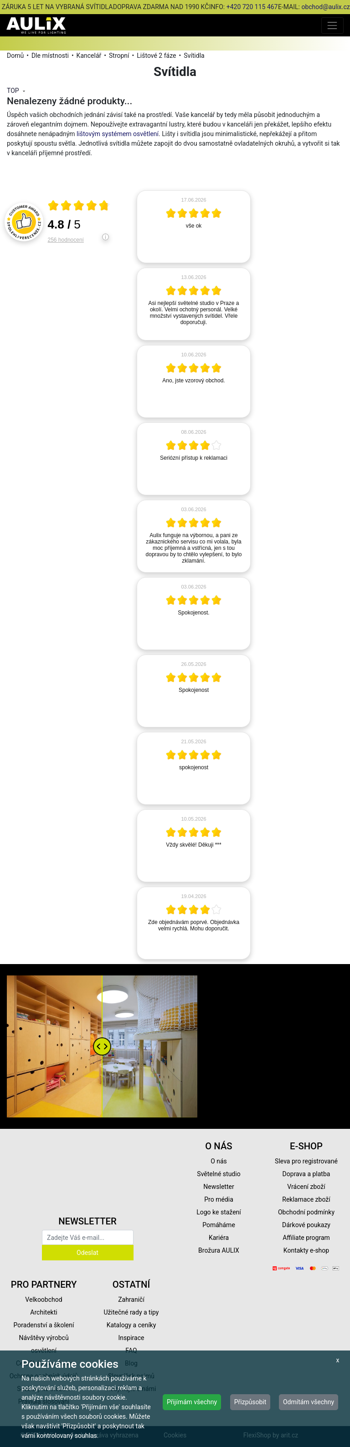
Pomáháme (218, 1225)
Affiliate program (306, 1237)
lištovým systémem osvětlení (118, 133)
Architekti (43, 1312)
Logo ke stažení (218, 1212)
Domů (15, 55)
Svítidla (194, 55)
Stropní (119, 55)
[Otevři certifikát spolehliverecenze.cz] (79, 206)
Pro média (218, 1199)
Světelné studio (218, 1174)
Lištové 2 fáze (156, 55)
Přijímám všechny (192, 1402)
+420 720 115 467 (252, 6)
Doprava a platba (306, 1174)
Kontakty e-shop (306, 1250)
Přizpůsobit (250, 1402)
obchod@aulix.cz (325, 6)
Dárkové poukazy (306, 1225)
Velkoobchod (43, 1299)
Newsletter (218, 1186)
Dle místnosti (50, 55)
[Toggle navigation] (332, 25)
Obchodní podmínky (306, 1212)
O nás (219, 1161)
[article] (194, 226)
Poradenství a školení (44, 1325)
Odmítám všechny (308, 1402)
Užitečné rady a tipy (131, 1312)
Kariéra (219, 1237)
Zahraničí (131, 1299)
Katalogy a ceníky (131, 1325)
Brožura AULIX (218, 1250)
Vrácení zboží (306, 1186)
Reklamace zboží (306, 1199)
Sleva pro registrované (306, 1161)
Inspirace (131, 1337)
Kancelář (89, 55)
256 (66, 240)
